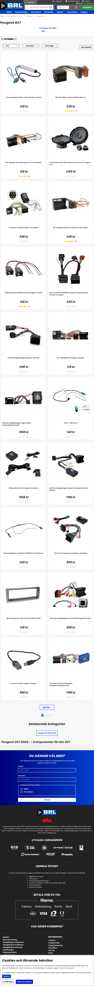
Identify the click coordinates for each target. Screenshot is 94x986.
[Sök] (39, 7)
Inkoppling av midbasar (13, 945)
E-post (20, 766)
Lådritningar (8, 950)
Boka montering (10, 940)
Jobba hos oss (9, 955)
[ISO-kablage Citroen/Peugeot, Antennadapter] (23, 165)
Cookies (51, 940)
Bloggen (84, 12)
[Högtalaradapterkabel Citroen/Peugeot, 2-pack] (23, 296)
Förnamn (21, 776)
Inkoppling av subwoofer (13, 942)
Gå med (47, 800)
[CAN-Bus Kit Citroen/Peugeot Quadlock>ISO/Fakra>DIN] (70, 686)
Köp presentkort (10, 952)
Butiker (6, 937)
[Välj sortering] (86, 47)
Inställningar (8, 982)
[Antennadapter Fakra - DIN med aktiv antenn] (23, 100)
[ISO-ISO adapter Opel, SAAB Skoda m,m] (70, 100)
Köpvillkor (52, 948)
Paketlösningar (21, 12)
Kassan (87, 7)
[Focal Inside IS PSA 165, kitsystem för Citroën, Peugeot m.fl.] (70, 165)
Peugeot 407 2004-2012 (49, 29)
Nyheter (60, 12)
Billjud (9, 12)
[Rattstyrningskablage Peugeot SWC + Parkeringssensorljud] (23, 426)
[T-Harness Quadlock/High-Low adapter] (23, 231)
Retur (50, 953)
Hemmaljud (36, 12)
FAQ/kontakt (54, 943)
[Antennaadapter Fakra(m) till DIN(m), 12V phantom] (23, 556)
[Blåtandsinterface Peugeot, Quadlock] (23, 491)
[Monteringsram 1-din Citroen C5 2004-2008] (23, 621)
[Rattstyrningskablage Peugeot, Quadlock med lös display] (70, 491)
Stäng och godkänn (24, 982)
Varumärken (72, 12)
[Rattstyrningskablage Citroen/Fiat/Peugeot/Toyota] (70, 621)
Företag (90, 3)
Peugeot (29, 16)
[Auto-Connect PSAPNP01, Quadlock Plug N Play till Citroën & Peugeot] (70, 296)
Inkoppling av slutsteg (12, 947)
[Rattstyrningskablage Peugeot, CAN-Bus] (23, 361)
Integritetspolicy (55, 945)
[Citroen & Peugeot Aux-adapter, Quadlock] (70, 556)
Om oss (51, 950)
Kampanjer (48, 12)
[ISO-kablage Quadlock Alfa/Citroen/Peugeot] (70, 231)
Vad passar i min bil (15, 16)
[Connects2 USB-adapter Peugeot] (23, 686)
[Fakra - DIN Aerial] (70, 426)
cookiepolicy (69, 968)
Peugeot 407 (41, 16)
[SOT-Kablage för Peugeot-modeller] (70, 361)
